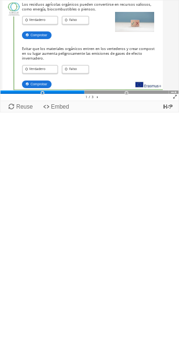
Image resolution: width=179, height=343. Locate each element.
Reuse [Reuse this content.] (24, 106)
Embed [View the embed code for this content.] (60, 106)
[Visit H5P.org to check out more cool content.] (168, 106)
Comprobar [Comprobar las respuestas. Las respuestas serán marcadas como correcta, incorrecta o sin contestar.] (39, 35)
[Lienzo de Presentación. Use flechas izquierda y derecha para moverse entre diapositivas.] (89, 50)
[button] (97, 97)
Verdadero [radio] (37, 20)
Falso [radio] (73, 20)
